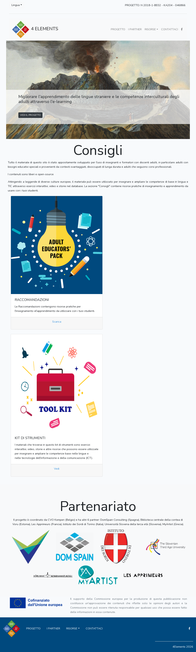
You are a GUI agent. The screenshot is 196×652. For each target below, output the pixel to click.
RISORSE (150, 29)
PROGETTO (118, 29)
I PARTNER (135, 29)
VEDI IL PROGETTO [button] (30, 115)
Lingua (15, 5)
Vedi (56, 469)
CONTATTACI (169, 29)
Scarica (56, 322)
